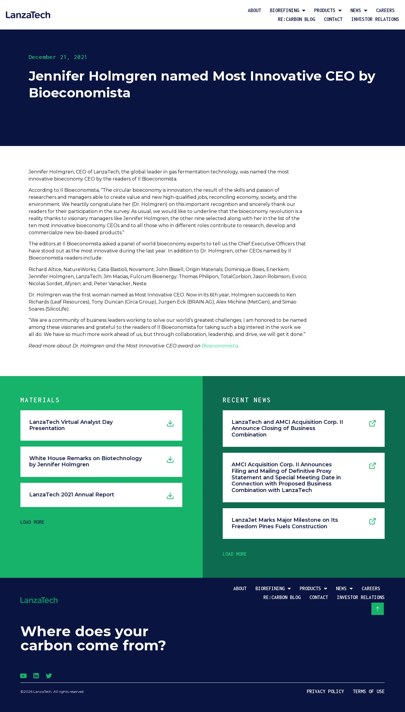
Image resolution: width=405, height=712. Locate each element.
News (358, 10)
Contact (333, 19)
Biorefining (287, 10)
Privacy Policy (325, 691)
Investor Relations (375, 19)
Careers (385, 10)
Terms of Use (369, 691)
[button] (32, 522)
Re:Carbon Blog (296, 19)
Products (328, 10)
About (254, 10)
